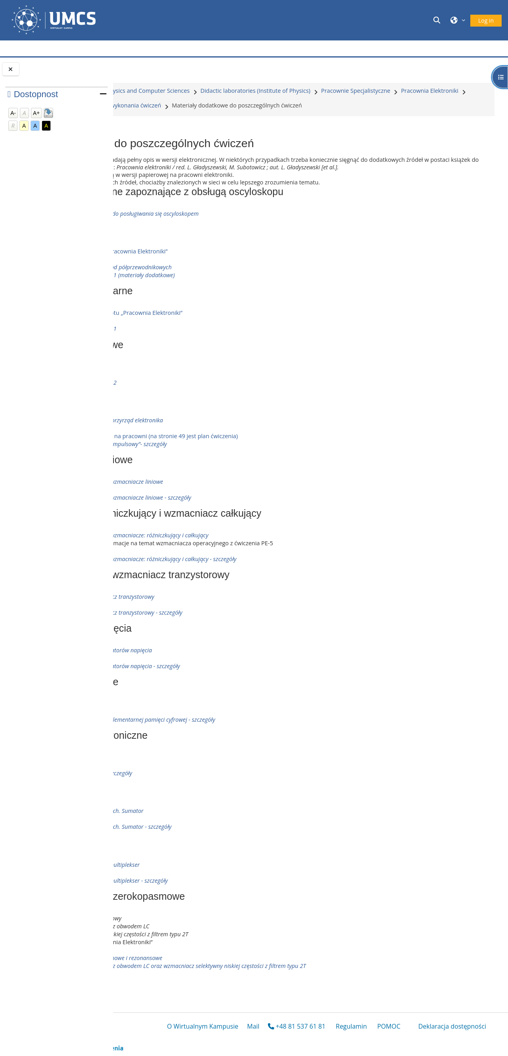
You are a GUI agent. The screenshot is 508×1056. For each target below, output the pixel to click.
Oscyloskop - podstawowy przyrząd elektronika (217, 439)
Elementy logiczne (180, 723)
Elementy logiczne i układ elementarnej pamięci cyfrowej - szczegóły (243, 739)
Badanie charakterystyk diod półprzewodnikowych (221, 286)
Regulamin (365, 1038)
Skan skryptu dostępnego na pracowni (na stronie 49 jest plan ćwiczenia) (254, 455)
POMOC (404, 1038)
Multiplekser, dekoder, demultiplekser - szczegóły (219, 900)
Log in (486, 20)
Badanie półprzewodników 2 (194, 402)
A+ (36, 113)
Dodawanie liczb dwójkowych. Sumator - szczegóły (221, 846)
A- (13, 113)
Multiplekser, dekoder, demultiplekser (205, 884)
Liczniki (167, 776)
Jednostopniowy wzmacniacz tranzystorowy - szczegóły (227, 632)
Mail (288, 1038)
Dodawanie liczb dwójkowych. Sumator (207, 830)
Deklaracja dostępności (449, 1038)
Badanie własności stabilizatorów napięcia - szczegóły (225, 685)
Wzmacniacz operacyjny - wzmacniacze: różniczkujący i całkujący (239, 554)
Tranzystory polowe (184, 386)
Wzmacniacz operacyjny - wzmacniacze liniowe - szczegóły (231, 517)
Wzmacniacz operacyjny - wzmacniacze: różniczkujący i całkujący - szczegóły (254, 578)
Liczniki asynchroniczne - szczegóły (201, 792)
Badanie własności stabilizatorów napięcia (211, 669)
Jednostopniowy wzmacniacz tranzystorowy (212, 616)
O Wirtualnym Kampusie (238, 1038)
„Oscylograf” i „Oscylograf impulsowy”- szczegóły (219, 463)
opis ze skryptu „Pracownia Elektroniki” (219, 270)
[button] (438, 20)
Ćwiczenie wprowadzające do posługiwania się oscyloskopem (235, 233)
